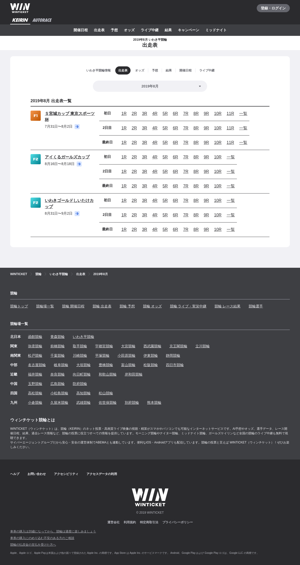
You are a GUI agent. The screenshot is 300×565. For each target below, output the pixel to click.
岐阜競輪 (61, 365)
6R (175, 113)
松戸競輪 (35, 355)
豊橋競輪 (106, 365)
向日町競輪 (82, 374)
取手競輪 (80, 346)
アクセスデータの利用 (102, 474)
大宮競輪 (128, 346)
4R (154, 113)
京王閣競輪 (178, 346)
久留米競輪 (59, 402)
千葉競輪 (57, 355)
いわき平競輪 (83, 337)
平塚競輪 (102, 355)
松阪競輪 (151, 365)
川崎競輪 (80, 355)
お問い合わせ (36, 474)
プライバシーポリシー (177, 522)
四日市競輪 (175, 365)
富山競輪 (128, 365)
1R (123, 113)
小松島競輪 (59, 393)
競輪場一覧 (45, 306)
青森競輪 (57, 337)
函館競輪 (35, 337)
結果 (168, 30)
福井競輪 (35, 374)
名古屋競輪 (37, 365)
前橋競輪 (57, 346)
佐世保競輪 (108, 402)
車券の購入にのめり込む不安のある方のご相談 (42, 538)
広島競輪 (57, 384)
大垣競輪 (83, 365)
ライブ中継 (150, 30)
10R (217, 113)
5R (165, 113)
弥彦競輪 (35, 346)
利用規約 (130, 522)
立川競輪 (202, 346)
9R (206, 113)
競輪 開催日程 (73, 306)
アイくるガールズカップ (67, 157)
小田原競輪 (126, 355)
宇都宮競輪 (104, 346)
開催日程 (81, 30)
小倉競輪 (35, 402)
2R (134, 113)
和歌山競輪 (108, 374)
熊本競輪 (154, 402)
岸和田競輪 (133, 374)
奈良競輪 (57, 374)
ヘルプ (14, 474)
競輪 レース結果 (227, 306)
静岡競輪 (173, 355)
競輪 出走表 (102, 306)
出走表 (99, 30)
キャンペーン (188, 30)
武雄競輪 (83, 402)
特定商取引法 (149, 522)
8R (195, 113)
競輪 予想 (127, 306)
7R (185, 113)
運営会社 (113, 522)
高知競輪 (83, 393)
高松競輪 (35, 393)
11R (230, 113)
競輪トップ (19, 306)
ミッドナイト (216, 30)
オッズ (129, 30)
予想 (114, 30)
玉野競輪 (35, 384)
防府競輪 (80, 384)
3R (144, 113)
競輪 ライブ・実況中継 (188, 306)
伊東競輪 (151, 355)
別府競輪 (132, 402)
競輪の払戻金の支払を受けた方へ (33, 544)
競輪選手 (256, 306)
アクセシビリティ (66, 474)
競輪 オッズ (152, 306)
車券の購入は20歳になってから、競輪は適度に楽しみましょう (53, 531)
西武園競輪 (152, 346)
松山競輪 (106, 393)
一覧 (243, 113)
